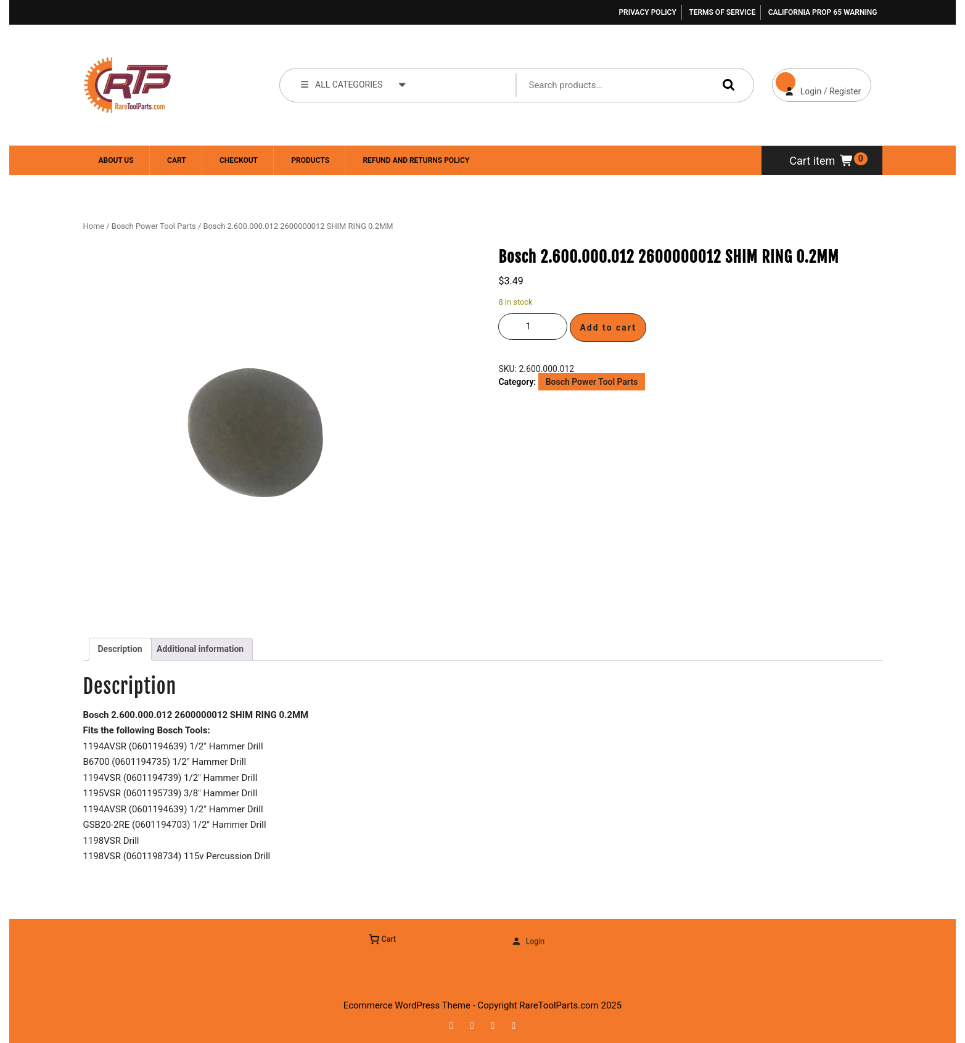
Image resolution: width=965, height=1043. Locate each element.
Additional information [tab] (200, 649)
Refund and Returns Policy (416, 160)
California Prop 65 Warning (822, 12)
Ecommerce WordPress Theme (406, 1005)
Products (310, 160)
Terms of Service (722, 12)
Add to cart (608, 327)
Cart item (821, 160)
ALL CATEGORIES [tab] (354, 83)
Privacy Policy (647, 12)
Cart (176, 160)
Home (94, 226)
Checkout (239, 160)
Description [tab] (120, 649)
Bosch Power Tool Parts (154, 226)
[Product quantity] (532, 326)
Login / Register (816, 82)
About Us (116, 160)
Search (725, 84)
